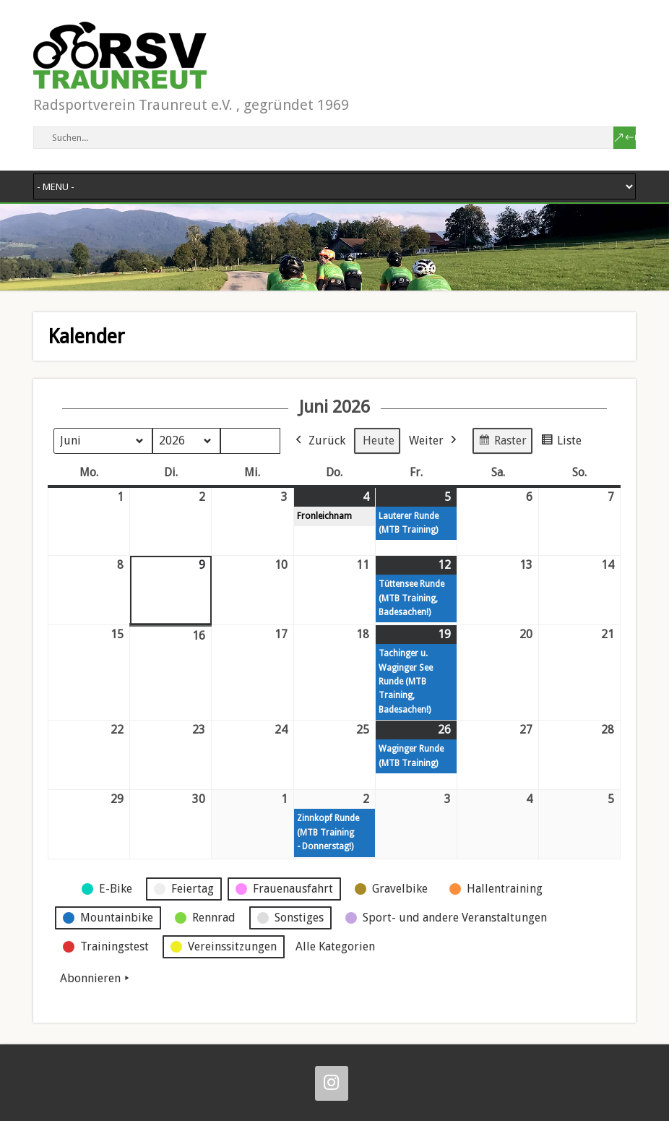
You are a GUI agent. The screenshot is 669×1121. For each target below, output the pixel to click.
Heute (378, 440)
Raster (502, 443)
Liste (561, 443)
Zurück (319, 441)
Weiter (434, 441)
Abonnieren (96, 978)
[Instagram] (331, 1083)
